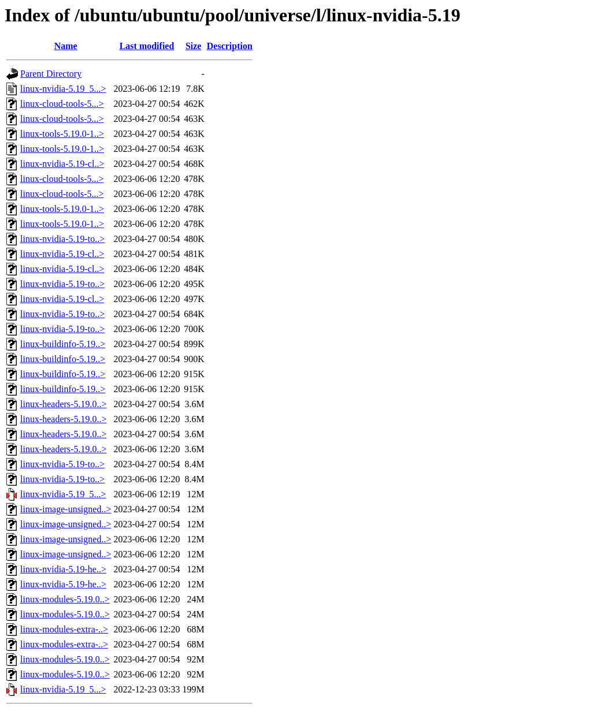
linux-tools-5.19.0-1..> (62, 134)
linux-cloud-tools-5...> (62, 104)
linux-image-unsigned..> (65, 509)
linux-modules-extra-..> (64, 629)
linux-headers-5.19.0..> (63, 404)
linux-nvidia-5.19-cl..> (62, 164)
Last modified (147, 46)
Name (65, 46)
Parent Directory (50, 74)
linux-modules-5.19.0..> (65, 599)
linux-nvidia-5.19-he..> (63, 569)
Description (230, 46)
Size (193, 46)
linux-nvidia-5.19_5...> (63, 89)
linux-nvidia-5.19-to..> (62, 239)
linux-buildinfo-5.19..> (62, 344)
